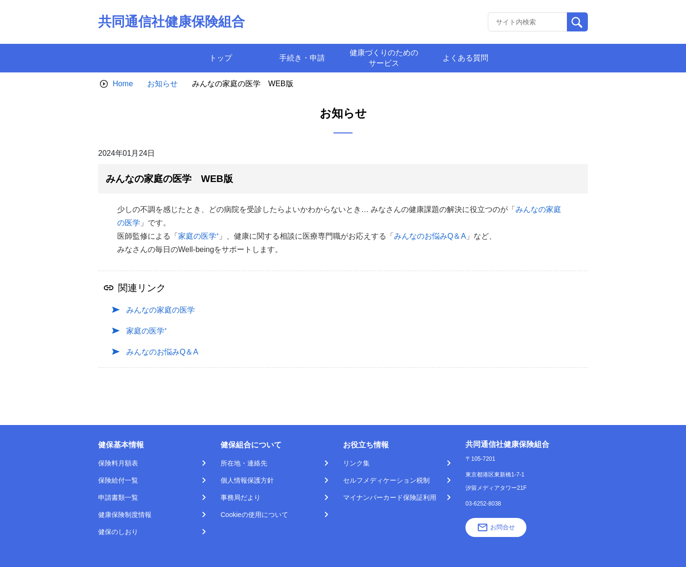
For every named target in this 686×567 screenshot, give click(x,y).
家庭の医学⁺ (198, 236)
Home (122, 84)
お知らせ (162, 84)
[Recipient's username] (527, 21)
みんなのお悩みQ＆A (430, 236)
